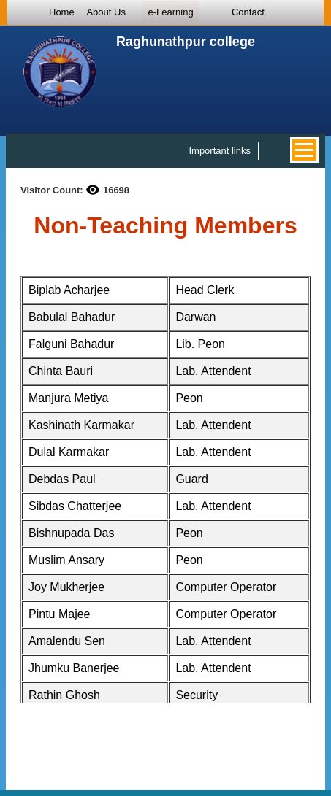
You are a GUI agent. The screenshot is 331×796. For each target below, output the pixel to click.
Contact (248, 12)
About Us (105, 12)
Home (62, 12)
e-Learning (171, 12)
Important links (220, 150)
